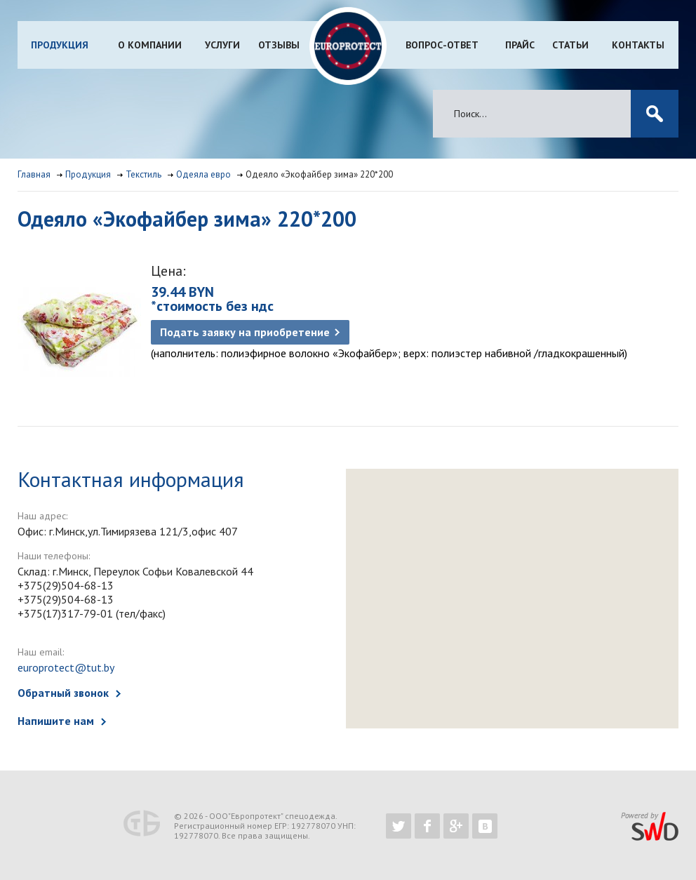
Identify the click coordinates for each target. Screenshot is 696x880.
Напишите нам (56, 720)
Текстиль (143, 174)
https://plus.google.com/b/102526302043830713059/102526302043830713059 (456, 826)
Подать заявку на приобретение (245, 332)
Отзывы (279, 45)
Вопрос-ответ (442, 45)
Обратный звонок (63, 692)
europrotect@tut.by (66, 667)
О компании (150, 45)
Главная (34, 174)
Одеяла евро (203, 174)
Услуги (222, 45)
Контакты (638, 45)
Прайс (520, 45)
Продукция (59, 45)
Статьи (570, 45)
